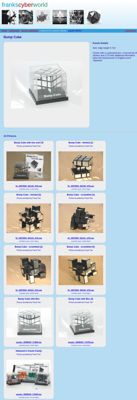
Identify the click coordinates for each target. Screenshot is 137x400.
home (4, 30)
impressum (130, 30)
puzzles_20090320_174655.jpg (29, 342)
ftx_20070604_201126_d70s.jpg (29, 186)
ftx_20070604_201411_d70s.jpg (81, 238)
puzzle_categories (30, 30)
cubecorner (14, 30)
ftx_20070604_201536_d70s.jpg (81, 290)
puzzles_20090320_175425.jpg (29, 394)
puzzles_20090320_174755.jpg (81, 342)
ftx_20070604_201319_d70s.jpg (29, 238)
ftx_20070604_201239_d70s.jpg (81, 186)
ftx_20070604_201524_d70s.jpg (29, 290)
